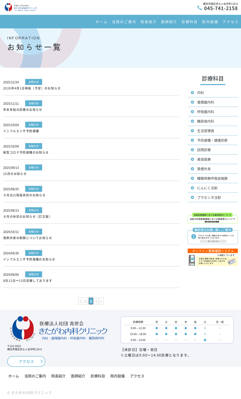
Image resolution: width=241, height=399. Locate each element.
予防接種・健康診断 (212, 140)
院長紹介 (149, 21)
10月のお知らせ (15, 173)
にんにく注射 (207, 187)
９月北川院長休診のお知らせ (24, 195)
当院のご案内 (124, 21)
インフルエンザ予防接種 (21, 131)
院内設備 (210, 21)
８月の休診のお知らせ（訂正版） (27, 216)
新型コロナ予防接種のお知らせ (26, 152)
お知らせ (34, 82)
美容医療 (204, 159)
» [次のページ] (101, 301)
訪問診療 (204, 149)
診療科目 (190, 21)
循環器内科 (205, 102)
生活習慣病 (205, 130)
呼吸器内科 (205, 111)
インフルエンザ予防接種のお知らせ (29, 259)
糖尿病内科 (205, 121)
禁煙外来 (204, 168)
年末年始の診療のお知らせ (22, 109)
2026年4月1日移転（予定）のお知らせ (32, 88)
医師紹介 (169, 21)
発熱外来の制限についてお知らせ (27, 238)
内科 (200, 92)
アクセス (231, 21)
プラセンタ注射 (209, 197)
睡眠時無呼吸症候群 (212, 178)
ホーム (102, 21)
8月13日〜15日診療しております (27, 280)
